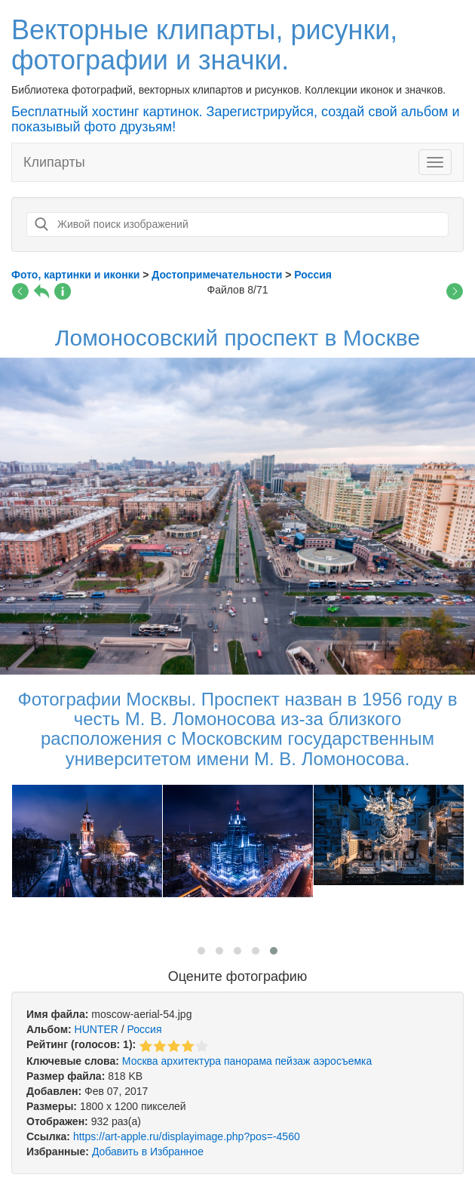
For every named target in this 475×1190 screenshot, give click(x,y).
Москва (140, 1061)
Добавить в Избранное (148, 1151)
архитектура (191, 1061)
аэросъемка (342, 1061)
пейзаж (293, 1061)
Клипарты (54, 162)
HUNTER (96, 1029)
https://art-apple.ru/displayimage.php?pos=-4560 (186, 1136)
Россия (144, 1029)
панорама (248, 1061)
